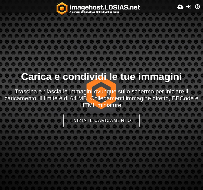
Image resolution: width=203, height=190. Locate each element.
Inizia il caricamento (101, 120)
